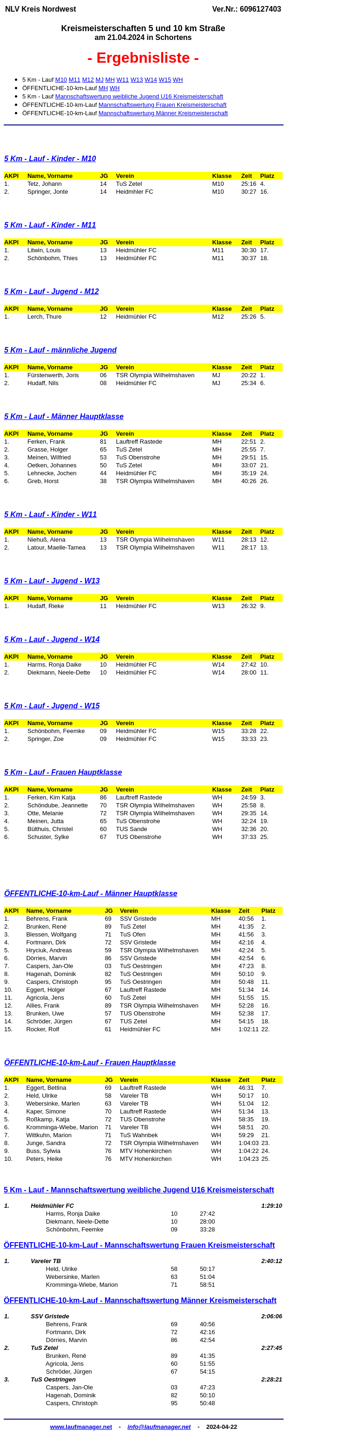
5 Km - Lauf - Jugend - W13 (51, 581)
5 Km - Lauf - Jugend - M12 (51, 291)
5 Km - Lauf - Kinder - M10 (50, 159)
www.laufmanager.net (81, 1426)
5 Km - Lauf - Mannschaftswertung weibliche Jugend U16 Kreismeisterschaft (139, 1190)
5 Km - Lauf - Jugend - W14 (51, 639)
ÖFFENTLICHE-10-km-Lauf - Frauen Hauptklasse (90, 1063)
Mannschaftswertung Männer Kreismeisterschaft (163, 113)
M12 (88, 79)
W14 (151, 79)
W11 (122, 79)
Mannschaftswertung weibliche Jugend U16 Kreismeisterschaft (139, 96)
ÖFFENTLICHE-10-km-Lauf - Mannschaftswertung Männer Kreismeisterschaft (140, 1300)
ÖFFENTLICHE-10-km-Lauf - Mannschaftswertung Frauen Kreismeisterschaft (139, 1245)
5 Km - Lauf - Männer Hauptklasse (64, 416)
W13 (137, 79)
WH (178, 79)
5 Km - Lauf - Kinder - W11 (50, 514)
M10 (61, 79)
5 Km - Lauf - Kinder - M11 (50, 225)
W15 (165, 79)
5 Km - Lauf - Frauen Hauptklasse (63, 772)
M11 (74, 79)
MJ (100, 79)
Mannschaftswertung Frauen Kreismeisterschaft (162, 104)
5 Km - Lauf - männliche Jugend (60, 350)
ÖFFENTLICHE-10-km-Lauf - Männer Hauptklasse (91, 893)
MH (110, 79)
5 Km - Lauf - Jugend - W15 (51, 706)
